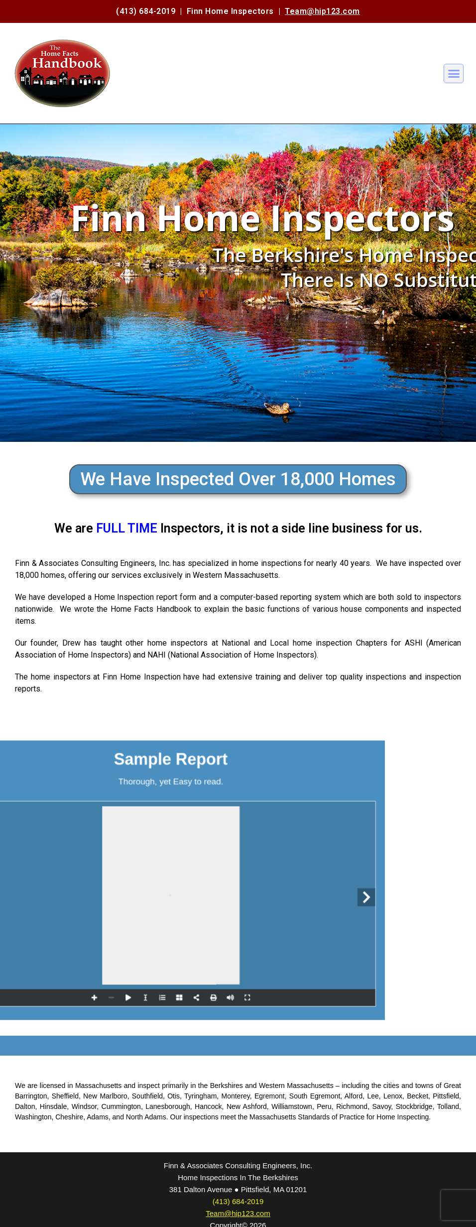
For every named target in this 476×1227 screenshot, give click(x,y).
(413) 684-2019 (145, 11)
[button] (454, 74)
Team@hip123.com (322, 11)
